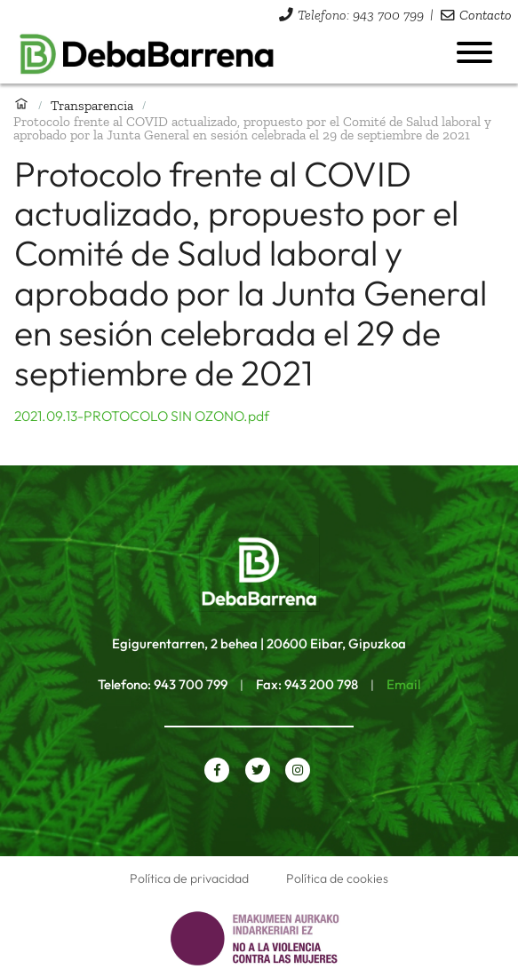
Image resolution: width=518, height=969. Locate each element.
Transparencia (92, 105)
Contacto (485, 14)
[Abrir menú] (474, 52)
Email (403, 684)
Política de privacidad (189, 878)
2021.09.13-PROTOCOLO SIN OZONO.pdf (141, 416)
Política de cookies (337, 878)
